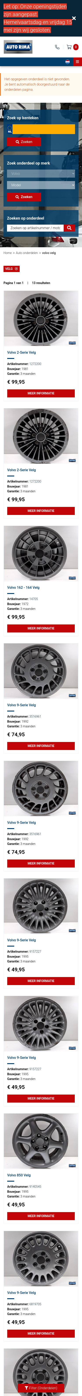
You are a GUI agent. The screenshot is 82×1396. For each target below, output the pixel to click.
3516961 (35, 716)
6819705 (35, 1304)
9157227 (35, 951)
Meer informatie (41, 393)
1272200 (35, 364)
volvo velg (49, 253)
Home (7, 253)
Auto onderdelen (27, 253)
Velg (11, 269)
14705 (33, 599)
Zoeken (24, 142)
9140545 (35, 1186)
